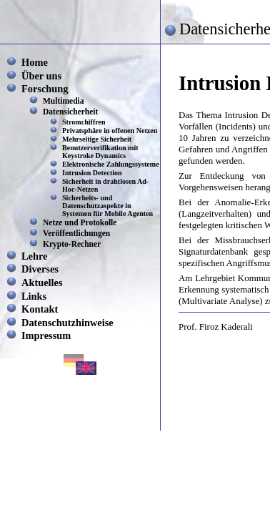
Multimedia (63, 101)
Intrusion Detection (92, 173)
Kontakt (39, 309)
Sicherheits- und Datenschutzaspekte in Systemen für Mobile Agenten (107, 205)
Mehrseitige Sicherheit (96, 139)
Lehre (34, 256)
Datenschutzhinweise (67, 322)
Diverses (40, 269)
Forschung (45, 88)
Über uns (41, 76)
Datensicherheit (70, 111)
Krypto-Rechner (72, 244)
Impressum (46, 335)
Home (34, 62)
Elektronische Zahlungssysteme (110, 164)
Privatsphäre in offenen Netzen (109, 130)
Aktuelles (42, 282)
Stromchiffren (84, 122)
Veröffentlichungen (76, 233)
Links (33, 296)
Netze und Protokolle (79, 222)
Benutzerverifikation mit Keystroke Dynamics (100, 152)
